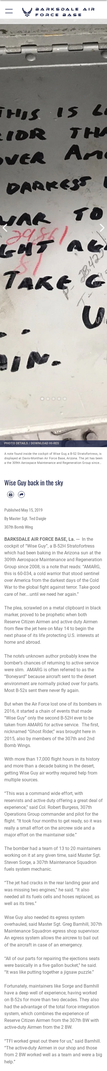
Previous (5, 228)
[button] (9, 12)
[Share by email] (21, 494)
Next (101, 228)
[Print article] (10, 494)
